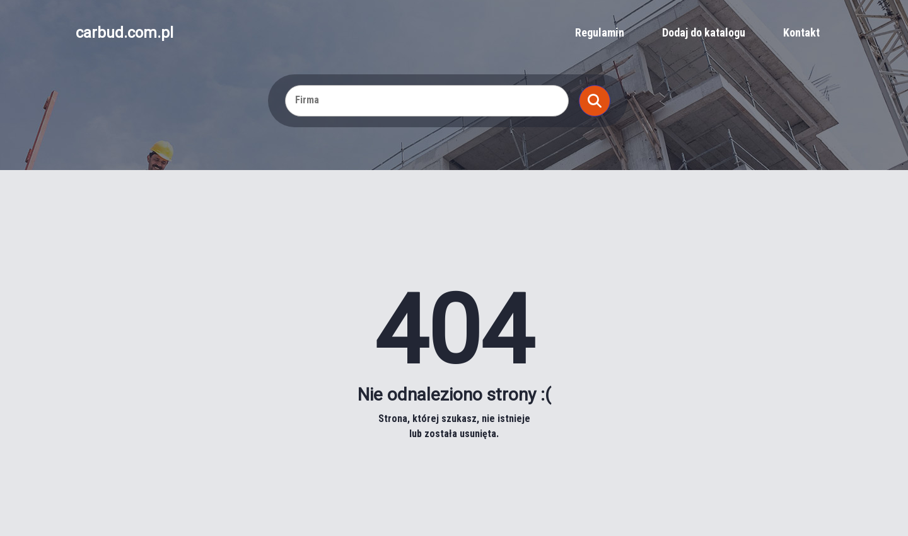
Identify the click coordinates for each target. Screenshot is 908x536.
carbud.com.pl (124, 32)
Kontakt (801, 32)
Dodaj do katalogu (703, 32)
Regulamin (599, 32)
